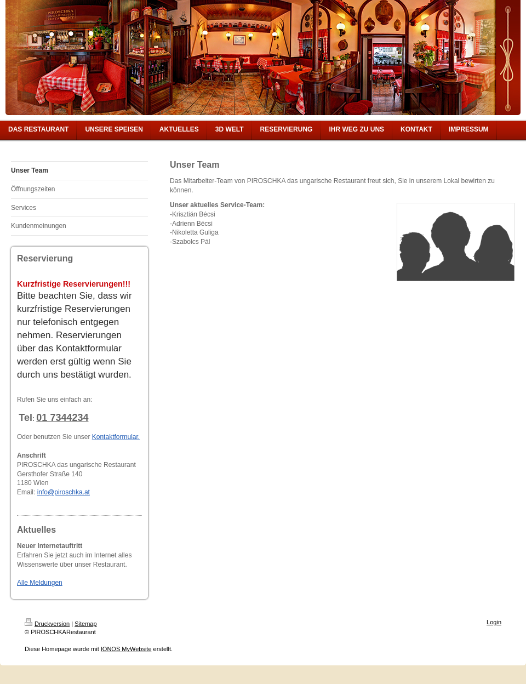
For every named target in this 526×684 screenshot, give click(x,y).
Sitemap (85, 623)
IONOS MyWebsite (126, 649)
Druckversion (47, 623)
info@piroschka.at (63, 492)
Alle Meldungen (39, 582)
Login (494, 622)
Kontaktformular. (116, 437)
